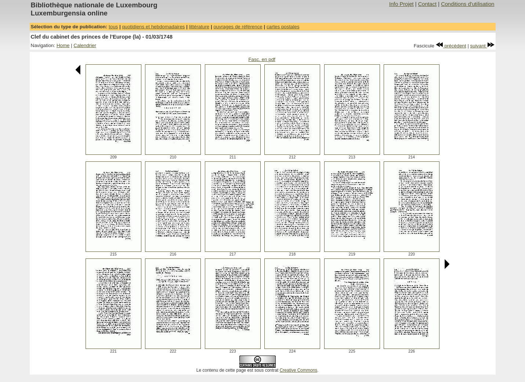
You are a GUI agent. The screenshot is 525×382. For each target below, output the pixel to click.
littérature (199, 26)
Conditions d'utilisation (467, 4)
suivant (482, 46)
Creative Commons (299, 370)
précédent (451, 46)
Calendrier (84, 45)
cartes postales (283, 26)
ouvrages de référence (237, 26)
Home (63, 45)
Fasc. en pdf (261, 59)
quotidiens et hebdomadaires (153, 26)
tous (113, 26)
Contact (427, 4)
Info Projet (401, 4)
